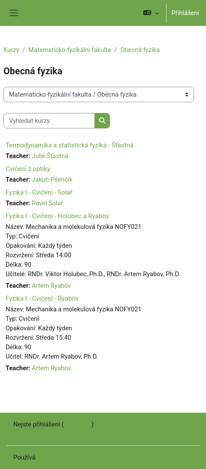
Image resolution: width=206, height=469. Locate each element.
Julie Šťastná (50, 156)
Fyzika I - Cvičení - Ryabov (42, 298)
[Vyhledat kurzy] (49, 120)
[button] (151, 13)
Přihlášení (185, 13)
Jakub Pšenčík (52, 179)
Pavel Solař (47, 203)
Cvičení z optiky (28, 169)
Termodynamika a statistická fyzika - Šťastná (69, 145)
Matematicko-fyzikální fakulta (69, 50)
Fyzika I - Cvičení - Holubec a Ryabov (57, 216)
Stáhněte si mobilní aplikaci (51, 434)
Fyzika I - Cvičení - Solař (39, 192)
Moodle (47, 457)
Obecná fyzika (140, 50)
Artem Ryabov (51, 285)
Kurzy (11, 50)
